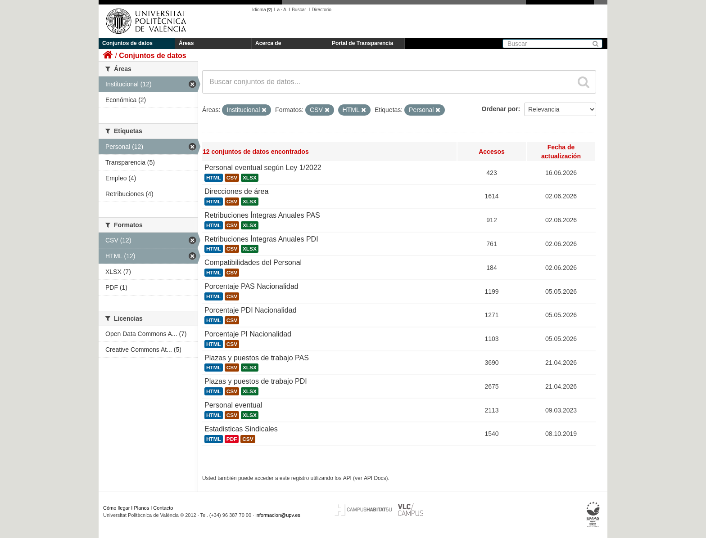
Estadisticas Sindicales (241, 429)
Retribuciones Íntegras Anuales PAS (262, 215)
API (347, 478)
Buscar (299, 9)
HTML (213, 178)
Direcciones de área (236, 191)
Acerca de (268, 43)
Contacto (163, 508)
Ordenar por (500, 108)
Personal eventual (233, 405)
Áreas (186, 43)
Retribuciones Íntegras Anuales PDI (261, 239)
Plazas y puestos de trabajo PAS (256, 358)
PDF (231, 439)
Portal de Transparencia (362, 43)
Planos (141, 508)
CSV (231, 178)
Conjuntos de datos (127, 43)
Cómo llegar (116, 508)
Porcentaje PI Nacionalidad (247, 334)
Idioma (263, 9)
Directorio (321, 9)
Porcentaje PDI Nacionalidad (250, 310)
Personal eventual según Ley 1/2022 (262, 167)
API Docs (375, 478)
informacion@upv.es (277, 515)
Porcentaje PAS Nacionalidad (251, 286)
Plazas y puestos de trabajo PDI (255, 381)
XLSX (250, 178)
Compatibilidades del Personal (253, 262)
